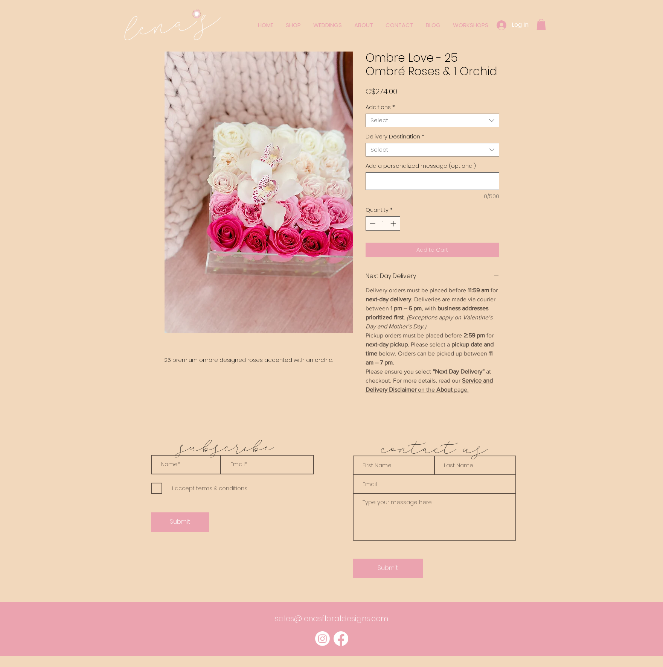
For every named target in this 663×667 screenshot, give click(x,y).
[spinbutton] (382, 224)
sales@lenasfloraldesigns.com (331, 618)
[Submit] (180, 522)
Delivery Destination (395, 136)
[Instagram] (322, 638)
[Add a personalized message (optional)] (432, 181)
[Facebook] (341, 638)
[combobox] (432, 120)
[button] (541, 24)
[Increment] (394, 224)
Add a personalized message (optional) (421, 166)
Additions (380, 107)
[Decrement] (372, 224)
